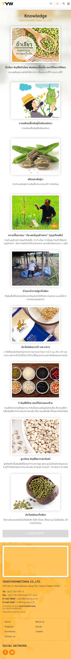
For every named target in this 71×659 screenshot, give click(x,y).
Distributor (10, 631)
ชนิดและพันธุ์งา (35, 179)
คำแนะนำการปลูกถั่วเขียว (35, 291)
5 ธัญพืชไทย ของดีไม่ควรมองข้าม (35, 403)
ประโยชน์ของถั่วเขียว (35, 515)
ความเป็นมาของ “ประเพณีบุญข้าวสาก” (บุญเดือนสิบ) (35, 235)
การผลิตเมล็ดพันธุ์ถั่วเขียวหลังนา (35, 123)
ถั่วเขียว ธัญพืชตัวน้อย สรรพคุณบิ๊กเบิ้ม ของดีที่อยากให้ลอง (35, 67)
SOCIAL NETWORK (15, 646)
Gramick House (19, 611)
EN (57, 3)
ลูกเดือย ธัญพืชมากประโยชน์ (35, 459)
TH (50, 3)
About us (40, 622)
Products (9, 626)
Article (39, 626)
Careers (39, 631)
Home (8, 622)
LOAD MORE (35, 533)
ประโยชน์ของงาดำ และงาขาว (35, 347)
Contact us (10, 636)
